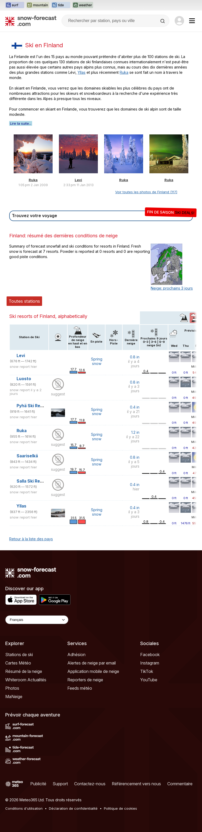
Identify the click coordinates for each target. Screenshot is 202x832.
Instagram (149, 663)
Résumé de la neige (23, 671)
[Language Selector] (36, 619)
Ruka (124, 72)
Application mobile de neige (93, 671)
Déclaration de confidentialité (73, 808)
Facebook (150, 654)
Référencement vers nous (136, 783)
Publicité (38, 783)
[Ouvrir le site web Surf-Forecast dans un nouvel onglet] (14, 5)
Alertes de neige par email (91, 663)
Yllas (81, 72)
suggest (58, 394)
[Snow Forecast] (30, 20)
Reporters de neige (85, 679)
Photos (12, 688)
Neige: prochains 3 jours (172, 288)
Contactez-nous (89, 783)
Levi (78, 180)
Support (60, 783)
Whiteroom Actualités (25, 679)
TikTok (146, 671)
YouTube (148, 679)
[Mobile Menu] (192, 20)
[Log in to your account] (179, 20)
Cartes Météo (18, 663)
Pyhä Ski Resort (33, 405)
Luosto (24, 378)
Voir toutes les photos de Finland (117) (146, 192)
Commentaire (180, 783)
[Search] (163, 21)
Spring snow (96, 361)
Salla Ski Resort (33, 481)
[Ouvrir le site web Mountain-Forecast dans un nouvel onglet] (37, 5)
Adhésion (76, 654)
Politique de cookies (120, 808)
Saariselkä (27, 455)
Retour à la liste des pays (31, 539)
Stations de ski (19, 654)
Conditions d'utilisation (24, 808)
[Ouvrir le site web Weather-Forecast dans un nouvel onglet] (82, 5)
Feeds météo (79, 688)
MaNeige (13, 696)
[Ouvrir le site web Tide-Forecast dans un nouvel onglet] (60, 5)
